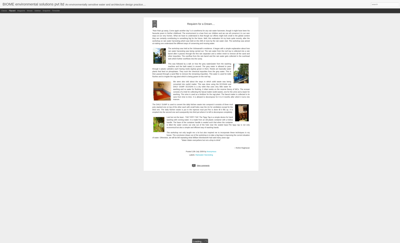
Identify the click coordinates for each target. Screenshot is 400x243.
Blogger (208, 241)
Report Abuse (215, 241)
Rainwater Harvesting (204, 52)
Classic (4, 11)
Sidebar (38, 11)
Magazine (21, 11)
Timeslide (56, 11)
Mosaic (30, 11)
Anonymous (211, 49)
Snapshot (46, 11)
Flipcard (12, 11)
